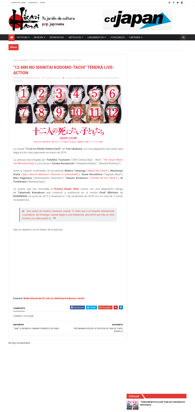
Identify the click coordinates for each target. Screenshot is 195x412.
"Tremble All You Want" (101, 181)
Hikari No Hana (19, 2)
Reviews (38, 37)
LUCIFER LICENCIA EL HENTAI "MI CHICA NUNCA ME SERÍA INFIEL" (164, 76)
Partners (134, 37)
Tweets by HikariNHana (143, 118)
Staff (42, 2)
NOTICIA (23, 60)
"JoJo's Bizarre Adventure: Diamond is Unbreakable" (50, 178)
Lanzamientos (96, 37)
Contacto (33, 2)
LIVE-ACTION (104, 78)
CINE (23, 78)
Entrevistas (57, 37)
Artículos (75, 37)
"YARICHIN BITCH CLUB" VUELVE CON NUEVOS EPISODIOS (163, 64)
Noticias (22, 37)
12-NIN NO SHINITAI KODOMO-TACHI (81, 78)
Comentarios (173, 100)
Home (16, 60)
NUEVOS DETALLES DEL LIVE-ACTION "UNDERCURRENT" (163, 88)
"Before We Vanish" (96, 174)
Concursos (118, 37)
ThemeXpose (62, 408)
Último (145, 100)
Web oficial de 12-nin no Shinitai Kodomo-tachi (53, 302)
